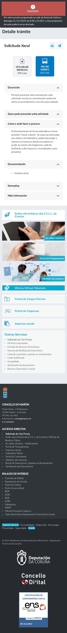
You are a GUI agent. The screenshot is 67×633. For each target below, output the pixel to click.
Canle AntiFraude (15, 357)
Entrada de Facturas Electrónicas (23, 346)
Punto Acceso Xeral (14, 488)
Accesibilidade (27, 524)
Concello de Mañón (14, 478)
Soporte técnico (10, 524)
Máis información (17, 195)
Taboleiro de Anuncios (16, 459)
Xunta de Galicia (13, 484)
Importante (33, 10)
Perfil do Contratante (15, 456)
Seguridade (21, 528)
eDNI (7, 501)
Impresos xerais (13, 450)
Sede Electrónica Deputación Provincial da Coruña (30, 514)
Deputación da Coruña (16, 481)
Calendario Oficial (14, 453)
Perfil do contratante (17, 343)
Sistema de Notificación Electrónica (24, 350)
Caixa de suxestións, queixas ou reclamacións (29, 354)
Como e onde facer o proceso (24, 123)
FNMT (8, 507)
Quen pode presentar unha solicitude (28, 113)
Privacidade (8, 528)
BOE (7, 498)
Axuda (31, 528)
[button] (33, 87)
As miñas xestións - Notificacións (21, 443)
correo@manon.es (22, 418)
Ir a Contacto (8, 421)
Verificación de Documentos (19, 466)
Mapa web (41, 524)
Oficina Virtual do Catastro (18, 511)
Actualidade (13, 361)
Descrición (14, 87)
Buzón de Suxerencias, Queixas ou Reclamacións (29, 463)
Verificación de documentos (21, 365)
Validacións (10, 504)
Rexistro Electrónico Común (21, 368)
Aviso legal (53, 524)
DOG (7, 494)
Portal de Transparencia (17, 446)
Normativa (13, 185)
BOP (7, 491)
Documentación (16, 164)
